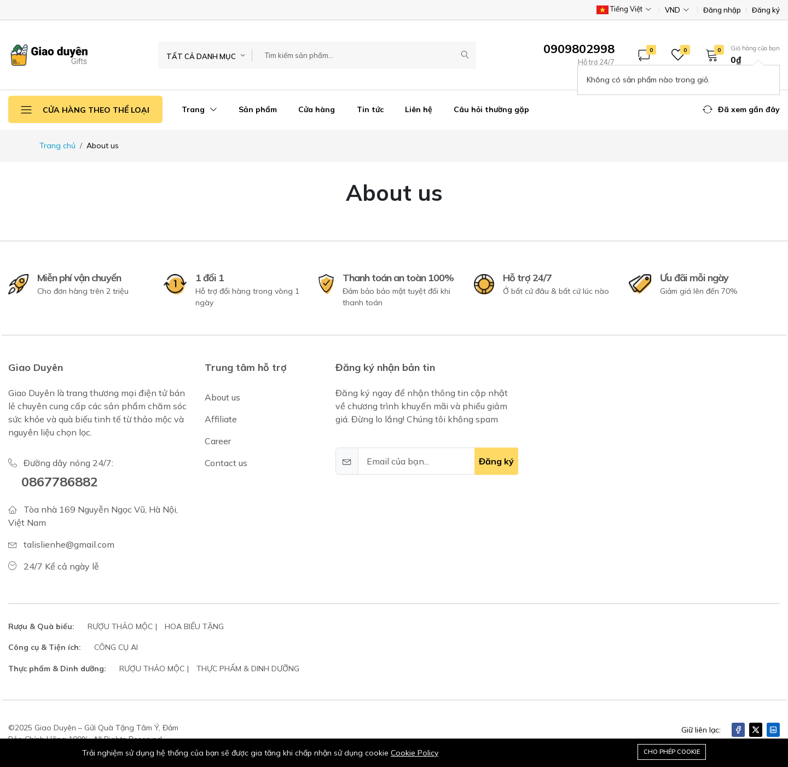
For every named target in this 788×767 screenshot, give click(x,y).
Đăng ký (766, 10)
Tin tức (370, 109)
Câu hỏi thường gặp (491, 109)
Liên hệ (418, 109)
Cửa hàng (316, 109)
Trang (199, 109)
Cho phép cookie (672, 752)
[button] (739, 55)
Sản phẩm (258, 109)
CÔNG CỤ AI (116, 647)
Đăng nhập (722, 10)
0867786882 (59, 481)
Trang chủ (57, 145)
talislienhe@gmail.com (69, 544)
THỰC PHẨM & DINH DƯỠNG (247, 668)
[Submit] (465, 55)
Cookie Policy (414, 753)
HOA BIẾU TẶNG (194, 626)
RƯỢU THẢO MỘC (120, 626)
